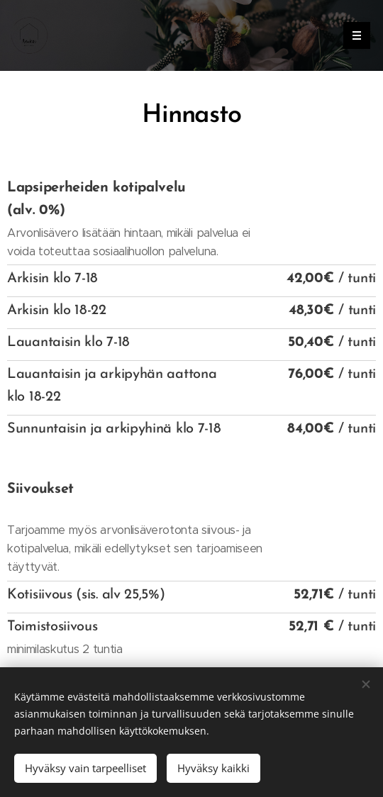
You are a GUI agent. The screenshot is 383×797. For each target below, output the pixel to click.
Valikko (352, 35)
